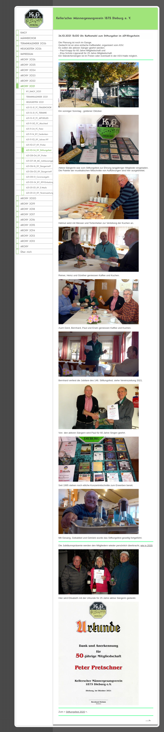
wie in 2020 (146, 545)
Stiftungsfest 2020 (75, 711)
